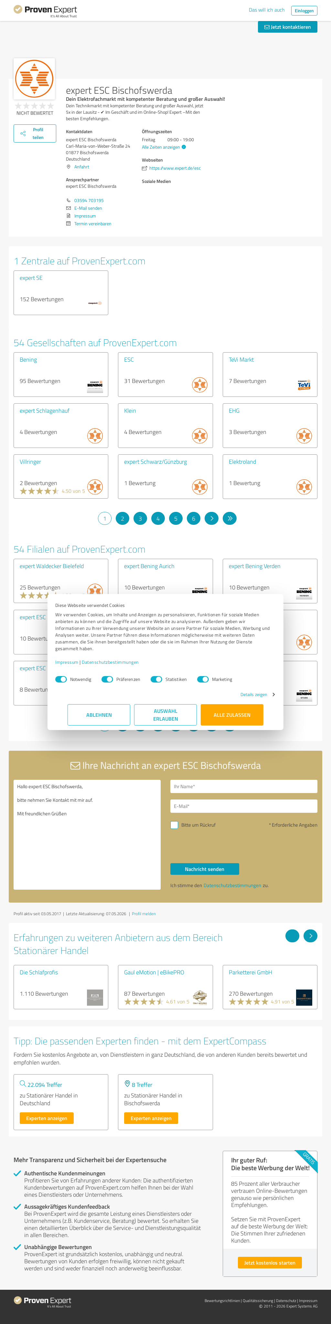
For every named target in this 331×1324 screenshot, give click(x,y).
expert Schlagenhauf (44, 410)
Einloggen (304, 10)
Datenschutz (286, 1300)
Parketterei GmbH (250, 972)
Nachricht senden (204, 869)
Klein (130, 410)
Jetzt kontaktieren (287, 26)
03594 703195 (89, 200)
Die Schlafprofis (39, 972)
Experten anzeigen (46, 1118)
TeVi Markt (241, 359)
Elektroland (242, 461)
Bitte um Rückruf (198, 824)
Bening (28, 359)
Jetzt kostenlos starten (269, 1262)
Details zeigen (241, 694)
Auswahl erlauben (165, 714)
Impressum (79, 662)
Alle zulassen (232, 714)
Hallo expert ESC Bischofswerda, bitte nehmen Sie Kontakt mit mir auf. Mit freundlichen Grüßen (87, 835)
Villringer (30, 461)
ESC (129, 359)
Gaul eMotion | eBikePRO (154, 972)
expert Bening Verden (255, 566)
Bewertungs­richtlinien (222, 1300)
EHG (234, 410)
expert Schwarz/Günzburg (155, 461)
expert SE (31, 277)
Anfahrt (81, 167)
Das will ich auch (267, 9)
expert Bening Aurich (149, 566)
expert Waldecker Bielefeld (52, 566)
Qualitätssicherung (258, 1300)
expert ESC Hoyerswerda (50, 617)
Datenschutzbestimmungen (122, 662)
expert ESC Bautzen (43, 668)
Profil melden (144, 913)
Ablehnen (99, 714)
